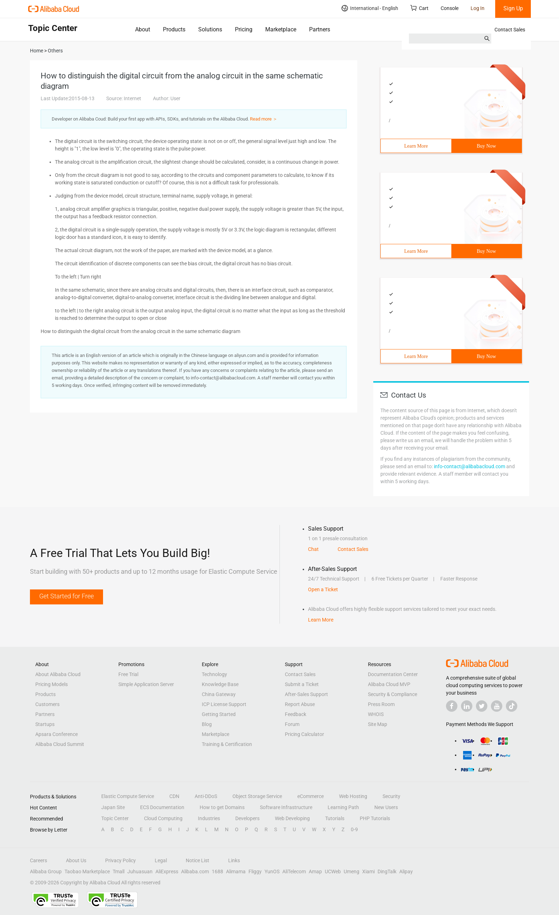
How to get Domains (222, 807)
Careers (38, 860)
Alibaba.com (195, 871)
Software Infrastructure (286, 807)
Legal (161, 860)
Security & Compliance (392, 694)
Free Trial (128, 674)
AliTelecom (294, 871)
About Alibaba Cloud (58, 674)
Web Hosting (353, 796)
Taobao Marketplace (87, 871)
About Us (76, 860)
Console (449, 8)
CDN (174, 796)
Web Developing (292, 818)
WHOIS (376, 714)
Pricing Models (51, 684)
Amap (315, 871)
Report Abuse (300, 704)
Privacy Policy (120, 860)
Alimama (236, 871)
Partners (319, 29)
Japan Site (113, 807)
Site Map (377, 724)
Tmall (118, 871)
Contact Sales (509, 29)
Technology (214, 674)
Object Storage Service (257, 796)
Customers (47, 704)
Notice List (197, 860)
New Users (386, 807)
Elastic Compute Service (127, 796)
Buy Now (486, 146)
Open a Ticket (323, 589)
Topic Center (115, 818)
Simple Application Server (146, 684)
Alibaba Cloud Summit (59, 744)
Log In (477, 8)
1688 (217, 871)
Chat (313, 549)
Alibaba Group (46, 871)
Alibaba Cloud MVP (389, 684)
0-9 (354, 829)
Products (174, 29)
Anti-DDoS (206, 796)
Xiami (368, 871)
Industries (209, 818)
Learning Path (343, 807)
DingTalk (387, 871)
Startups (45, 724)
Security (391, 796)
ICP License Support (224, 704)
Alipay (406, 871)
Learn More (416, 146)
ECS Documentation (162, 807)
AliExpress (166, 871)
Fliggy (255, 871)
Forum (292, 724)
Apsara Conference (56, 734)
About (142, 29)
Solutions (210, 29)
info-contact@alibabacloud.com (469, 466)
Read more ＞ (263, 119)
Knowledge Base (220, 684)
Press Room (381, 704)
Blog (207, 724)
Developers (247, 818)
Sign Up (513, 8)
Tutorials (334, 818)
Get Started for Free (66, 596)
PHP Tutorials (375, 818)
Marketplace (280, 29)
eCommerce (310, 796)
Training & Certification (227, 744)
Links (234, 860)
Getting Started (219, 714)
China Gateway (219, 694)
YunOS (272, 871)
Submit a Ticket (302, 684)
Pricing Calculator (304, 734)
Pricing (243, 29)
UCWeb (333, 871)
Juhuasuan (140, 871)
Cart (419, 8)
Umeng (351, 871)
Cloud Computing (163, 818)
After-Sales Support (306, 694)
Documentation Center (393, 674)
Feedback (295, 714)
